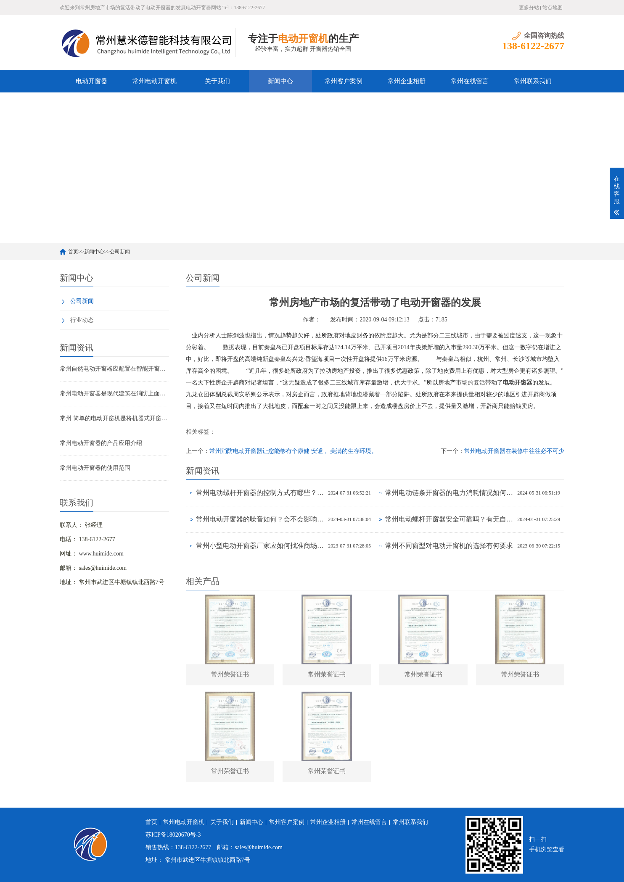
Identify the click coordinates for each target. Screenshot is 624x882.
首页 (73, 252)
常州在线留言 (470, 81)
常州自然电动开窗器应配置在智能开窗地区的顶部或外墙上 (114, 369)
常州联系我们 (533, 81)
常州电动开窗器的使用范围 (95, 468)
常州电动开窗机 (154, 81)
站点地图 (552, 8)
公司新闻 (120, 252)
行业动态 (82, 320)
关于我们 (217, 81)
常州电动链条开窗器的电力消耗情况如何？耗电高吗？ (449, 492)
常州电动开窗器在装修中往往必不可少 (514, 451)
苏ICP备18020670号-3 (173, 835)
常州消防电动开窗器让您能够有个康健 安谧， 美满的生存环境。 (293, 451)
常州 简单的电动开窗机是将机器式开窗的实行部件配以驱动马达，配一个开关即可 (114, 418)
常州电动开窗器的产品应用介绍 (101, 443)
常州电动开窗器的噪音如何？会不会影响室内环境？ (260, 519)
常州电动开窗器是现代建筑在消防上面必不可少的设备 (114, 393)
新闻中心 (280, 81)
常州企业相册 (407, 81)
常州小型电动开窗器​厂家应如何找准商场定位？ (260, 545)
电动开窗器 (91, 81)
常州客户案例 (343, 81)
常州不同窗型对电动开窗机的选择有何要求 (449, 545)
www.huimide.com (101, 553)
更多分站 (529, 8)
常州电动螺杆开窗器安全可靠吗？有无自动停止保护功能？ (449, 519)
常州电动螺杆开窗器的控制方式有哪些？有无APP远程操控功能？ (260, 492)
